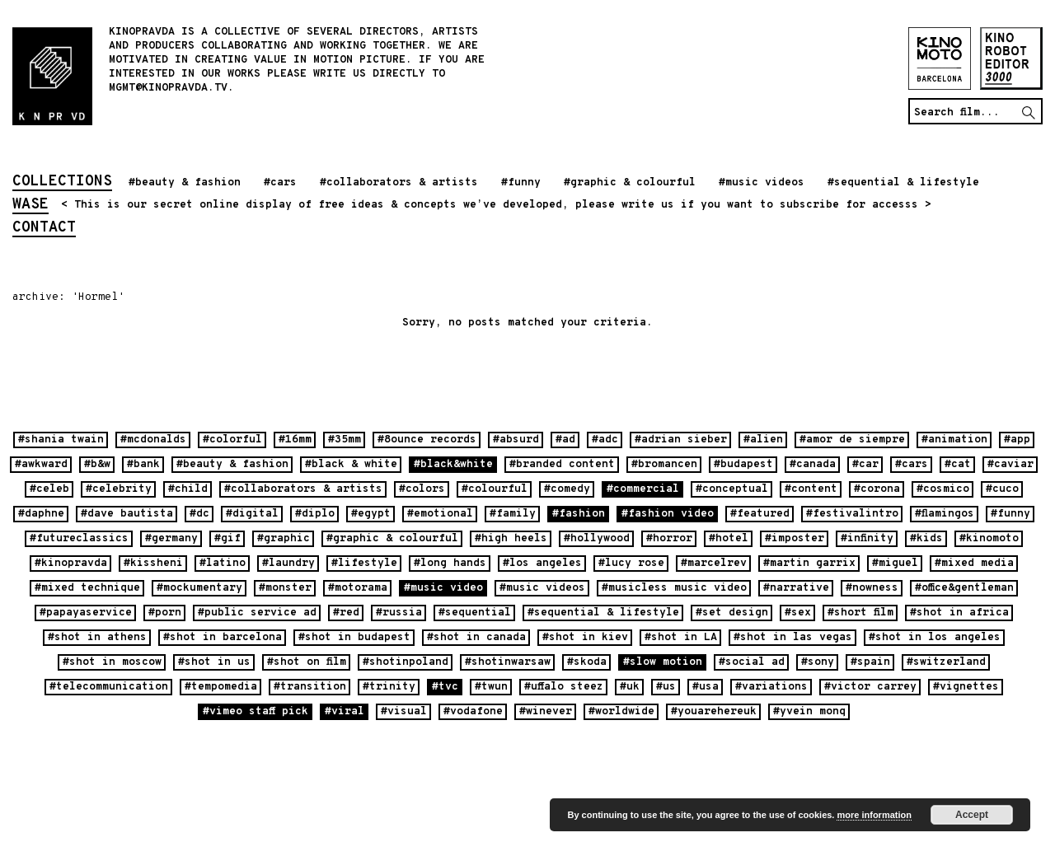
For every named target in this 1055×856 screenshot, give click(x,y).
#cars (280, 182)
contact (44, 229)
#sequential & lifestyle (903, 182)
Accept (971, 815)
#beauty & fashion (185, 182)
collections (62, 183)
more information (874, 815)
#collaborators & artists (399, 182)
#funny (521, 182)
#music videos (761, 182)
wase (30, 206)
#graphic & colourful (630, 182)
